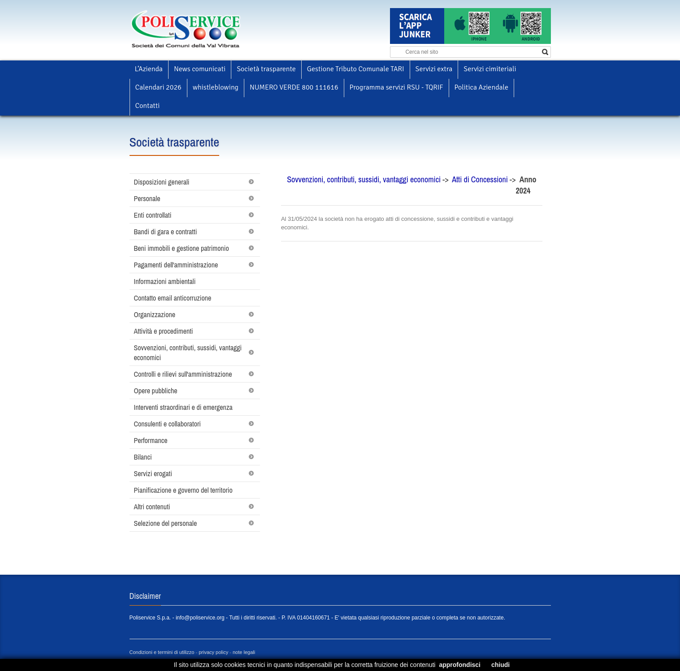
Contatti (147, 105)
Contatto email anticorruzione (173, 298)
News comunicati (199, 69)
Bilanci (143, 457)
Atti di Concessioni (481, 179)
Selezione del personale (165, 523)
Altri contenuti (152, 507)
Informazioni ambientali (165, 281)
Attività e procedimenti (163, 331)
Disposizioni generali (162, 182)
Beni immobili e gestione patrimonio (181, 248)
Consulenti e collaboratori (167, 424)
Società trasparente (266, 69)
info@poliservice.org (200, 618)
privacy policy (213, 652)
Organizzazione (155, 314)
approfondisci (460, 664)
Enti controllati (153, 215)
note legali (244, 652)
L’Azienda (149, 69)
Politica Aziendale (481, 87)
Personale (147, 198)
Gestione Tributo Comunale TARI (355, 69)
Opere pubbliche (156, 391)
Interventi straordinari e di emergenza (183, 407)
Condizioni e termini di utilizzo (162, 652)
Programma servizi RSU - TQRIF (396, 87)
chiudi (500, 664)
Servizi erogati (153, 473)
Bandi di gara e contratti (165, 232)
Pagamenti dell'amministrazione (176, 265)
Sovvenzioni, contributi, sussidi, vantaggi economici (188, 352)
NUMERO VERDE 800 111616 (294, 87)
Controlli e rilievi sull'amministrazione (183, 374)
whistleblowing (215, 87)
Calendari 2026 (158, 87)
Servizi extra (434, 69)
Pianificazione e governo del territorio (183, 490)
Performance (151, 440)
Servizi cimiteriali (489, 69)
